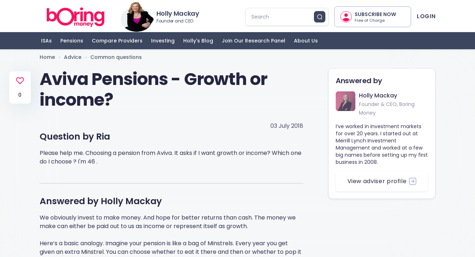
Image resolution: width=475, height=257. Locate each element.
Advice (72, 57)
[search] (282, 16)
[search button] (319, 16)
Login (426, 16)
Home (47, 57)
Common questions (116, 57)
